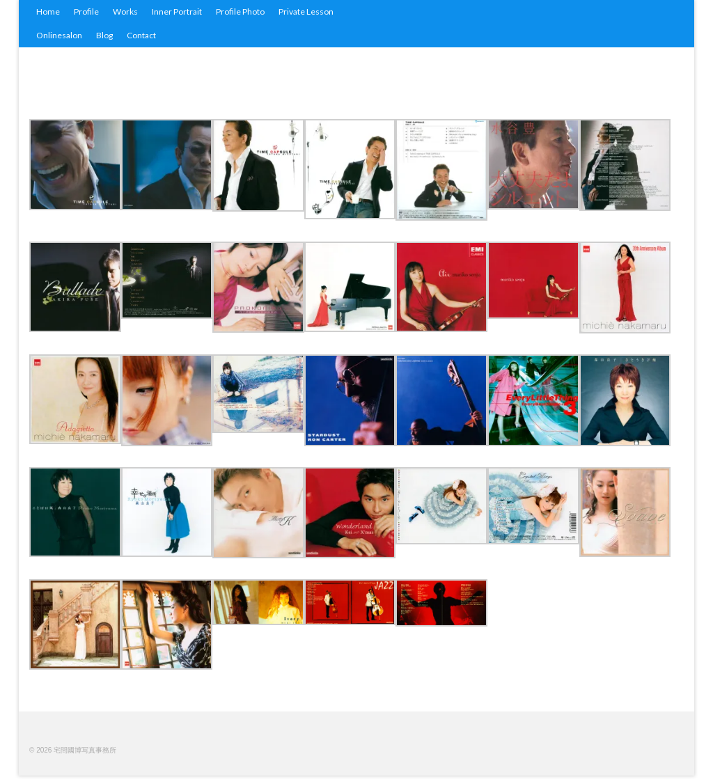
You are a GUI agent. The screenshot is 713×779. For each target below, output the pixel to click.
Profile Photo (240, 11)
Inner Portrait (177, 11)
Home (48, 11)
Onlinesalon (59, 35)
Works (125, 11)
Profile (86, 11)
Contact (141, 35)
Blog (104, 35)
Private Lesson (306, 11)
